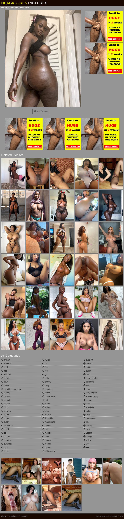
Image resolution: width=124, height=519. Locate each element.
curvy (5, 451)
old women (48, 451)
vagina (87, 433)
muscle (46, 440)
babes (5, 378)
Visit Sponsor (41, 111)
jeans (46, 404)
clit (3, 433)
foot (45, 371)
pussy (87, 371)
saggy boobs (90, 378)
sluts (86, 404)
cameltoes (7, 426)
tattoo (87, 411)
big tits (5, 404)
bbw (4, 382)
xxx (86, 447)
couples (6, 436)
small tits (88, 407)
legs (45, 411)
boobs (5, 415)
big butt (5, 400)
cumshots (7, 444)
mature (46, 426)
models (46, 433)
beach (5, 385)
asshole (6, 374)
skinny (87, 400)
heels (46, 393)
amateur (6, 363)
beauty (5, 393)
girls (45, 378)
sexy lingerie (90, 393)
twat (86, 429)
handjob (47, 389)
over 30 (88, 360)
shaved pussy (90, 396)
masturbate (48, 422)
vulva (87, 440)
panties (88, 363)
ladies (46, 407)
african (5, 360)
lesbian (46, 415)
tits (86, 422)
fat (44, 363)
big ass (5, 396)
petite (87, 367)
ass (4, 371)
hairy (45, 385)
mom (45, 436)
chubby (5, 429)
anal (4, 367)
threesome (89, 418)
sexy (86, 389)
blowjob (6, 411)
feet (45, 367)
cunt (4, 447)
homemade (48, 396)
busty (5, 422)
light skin (47, 418)
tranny (87, 426)
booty (5, 418)
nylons (46, 447)
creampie (6, 440)
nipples (46, 444)
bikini (4, 407)
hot (45, 400)
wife (86, 444)
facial (46, 360)
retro (86, 374)
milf (45, 429)
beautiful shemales (11, 389)
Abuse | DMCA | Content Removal (14, 516)
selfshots (88, 382)
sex (86, 385)
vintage (88, 436)
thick (86, 415)
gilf (44, 374)
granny (46, 382)
